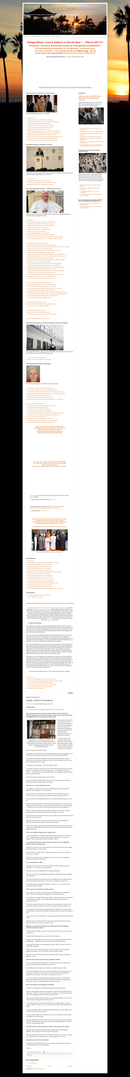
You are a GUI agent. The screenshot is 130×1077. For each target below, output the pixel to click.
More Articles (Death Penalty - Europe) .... (38, 302)
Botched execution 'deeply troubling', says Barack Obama (41, 422)
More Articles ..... (32, 560)
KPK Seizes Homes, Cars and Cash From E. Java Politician (42, 684)
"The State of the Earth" (43, 51)
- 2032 (86, 51)
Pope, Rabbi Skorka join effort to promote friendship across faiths (50, 519)
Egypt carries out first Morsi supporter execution (39, 312)
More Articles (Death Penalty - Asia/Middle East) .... (40, 282)
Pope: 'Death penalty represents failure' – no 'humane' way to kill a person (45, 238)
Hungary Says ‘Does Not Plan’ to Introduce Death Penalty (41, 304)
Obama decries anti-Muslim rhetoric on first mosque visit (41, 579)
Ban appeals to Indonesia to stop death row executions (41, 184)
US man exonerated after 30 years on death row (39, 395)
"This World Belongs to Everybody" (49, 48)
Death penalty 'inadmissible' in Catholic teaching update (41, 223)
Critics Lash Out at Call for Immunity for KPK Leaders (40, 682)
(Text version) (55, 620)
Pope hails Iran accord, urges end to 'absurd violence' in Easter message (45, 236)
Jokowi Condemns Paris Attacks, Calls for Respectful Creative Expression (45, 588)
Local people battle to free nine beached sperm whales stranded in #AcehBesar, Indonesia (91, 145)
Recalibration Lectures (38, 609)
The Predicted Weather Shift (66, 51)
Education (36, 1053)
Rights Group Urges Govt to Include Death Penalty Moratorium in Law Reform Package (48, 246)
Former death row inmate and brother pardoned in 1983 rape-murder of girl (45, 391)
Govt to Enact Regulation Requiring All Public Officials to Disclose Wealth (45, 681)
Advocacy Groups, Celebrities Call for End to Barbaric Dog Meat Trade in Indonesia (90, 97)
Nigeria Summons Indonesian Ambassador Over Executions (42, 269)
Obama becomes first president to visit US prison (39, 359)
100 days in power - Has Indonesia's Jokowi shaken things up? (43, 140)
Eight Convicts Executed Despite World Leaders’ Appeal (41, 252)
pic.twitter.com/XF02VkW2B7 (53, 508)
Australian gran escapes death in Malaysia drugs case (41, 120)
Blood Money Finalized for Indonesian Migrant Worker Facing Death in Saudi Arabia (48, 292)
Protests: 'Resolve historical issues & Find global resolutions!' (65, 45)
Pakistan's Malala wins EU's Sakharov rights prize (49, 431)
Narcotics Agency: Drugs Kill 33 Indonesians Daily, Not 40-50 (42, 134)
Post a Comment (32, 1063)
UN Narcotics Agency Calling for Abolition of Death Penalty (42, 182)
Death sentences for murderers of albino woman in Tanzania (42, 314)
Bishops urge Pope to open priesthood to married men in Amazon (43, 562)
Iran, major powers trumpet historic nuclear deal (45, 461)
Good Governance (43, 1053)
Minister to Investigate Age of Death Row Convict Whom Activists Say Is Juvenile (47, 256)
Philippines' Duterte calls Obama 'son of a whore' (39, 129)
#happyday (43, 508)
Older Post (70, 1066)
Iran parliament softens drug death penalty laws (39, 123)
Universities (29, 1055)
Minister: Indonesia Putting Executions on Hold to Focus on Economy (44, 131)
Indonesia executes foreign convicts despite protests (40, 248)
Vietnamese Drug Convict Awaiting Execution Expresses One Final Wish (45, 288)
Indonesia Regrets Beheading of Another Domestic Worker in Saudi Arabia (45, 254)
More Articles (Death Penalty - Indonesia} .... (38, 243)
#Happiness (33, 495)
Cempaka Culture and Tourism (51, 8)
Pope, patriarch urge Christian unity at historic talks (40, 575)
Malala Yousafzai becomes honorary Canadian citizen (49, 426)
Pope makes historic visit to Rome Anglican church (40, 570)
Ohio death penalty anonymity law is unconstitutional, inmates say (43, 415)
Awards (31, 1053)
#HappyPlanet (56, 506)
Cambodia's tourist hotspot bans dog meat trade (91, 131)
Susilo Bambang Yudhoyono (64, 1053)
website (68, 56)
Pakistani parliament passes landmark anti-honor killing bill (49, 428)
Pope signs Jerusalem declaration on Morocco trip (40, 566)
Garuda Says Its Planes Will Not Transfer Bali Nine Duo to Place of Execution (46, 259)
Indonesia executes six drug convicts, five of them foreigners (42, 276)
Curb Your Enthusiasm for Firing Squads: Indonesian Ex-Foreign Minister (45, 136)
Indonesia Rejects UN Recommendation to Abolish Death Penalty (43, 121)
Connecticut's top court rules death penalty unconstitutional (42, 405)
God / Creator (47, 609)
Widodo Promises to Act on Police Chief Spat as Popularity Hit (42, 138)
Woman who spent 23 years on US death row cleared (40, 397)
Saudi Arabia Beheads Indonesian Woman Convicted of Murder (43, 295)
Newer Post (29, 1066)
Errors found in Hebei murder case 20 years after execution (42, 286)
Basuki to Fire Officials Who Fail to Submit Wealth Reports (42, 679)
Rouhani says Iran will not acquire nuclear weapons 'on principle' (49, 466)
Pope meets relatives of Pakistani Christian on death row (41, 234)
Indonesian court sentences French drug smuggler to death (42, 245)
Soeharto (56, 1053)
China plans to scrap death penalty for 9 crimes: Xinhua (41, 290)
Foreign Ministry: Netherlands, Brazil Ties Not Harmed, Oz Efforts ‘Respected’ (46, 267)
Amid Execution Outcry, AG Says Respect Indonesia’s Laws (42, 272)
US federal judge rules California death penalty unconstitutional (43, 420)
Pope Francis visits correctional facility (37, 231)
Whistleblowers (35, 36)
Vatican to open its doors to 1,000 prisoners (38, 227)
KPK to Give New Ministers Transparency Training (40, 686)
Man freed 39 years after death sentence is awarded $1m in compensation (45, 399)
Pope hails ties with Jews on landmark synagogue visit (41, 581)
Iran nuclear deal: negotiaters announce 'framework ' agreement (49, 463)
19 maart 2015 (43, 510)
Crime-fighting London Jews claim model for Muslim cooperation (49, 522)
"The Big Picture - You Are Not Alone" (80, 48)
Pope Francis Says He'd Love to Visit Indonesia (39, 229)
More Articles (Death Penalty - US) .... (37, 403)
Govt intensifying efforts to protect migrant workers (40, 297)
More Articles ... (31, 179)
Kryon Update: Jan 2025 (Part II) (84, 53)
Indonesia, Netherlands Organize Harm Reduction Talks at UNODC (44, 133)
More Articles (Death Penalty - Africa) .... (37, 310)
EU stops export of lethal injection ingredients (38, 305)
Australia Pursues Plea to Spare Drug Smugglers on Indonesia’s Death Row (46, 270)
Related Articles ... (32, 118)
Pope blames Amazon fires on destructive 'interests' (40, 564)
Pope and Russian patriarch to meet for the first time (40, 577)
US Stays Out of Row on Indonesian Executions (39, 409)
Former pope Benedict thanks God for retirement (39, 595)
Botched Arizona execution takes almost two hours (40, 418)
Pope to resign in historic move (35, 597)
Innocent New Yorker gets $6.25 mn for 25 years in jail (41, 388)
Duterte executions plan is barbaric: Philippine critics (40, 127)
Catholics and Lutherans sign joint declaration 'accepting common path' (45, 572)
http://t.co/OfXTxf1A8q (35, 508)
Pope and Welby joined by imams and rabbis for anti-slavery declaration (49, 526)
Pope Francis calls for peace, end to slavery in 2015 (40, 584)
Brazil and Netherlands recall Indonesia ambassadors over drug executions (46, 274)
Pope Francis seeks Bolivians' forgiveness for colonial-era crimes (43, 583)
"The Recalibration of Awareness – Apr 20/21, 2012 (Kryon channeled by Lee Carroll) (47, 607)
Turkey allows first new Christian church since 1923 (49, 523)
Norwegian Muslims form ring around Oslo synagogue (50, 520)
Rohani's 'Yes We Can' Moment (50, 465)
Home (26, 36)
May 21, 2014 (52, 499)
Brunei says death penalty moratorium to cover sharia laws (42, 222)
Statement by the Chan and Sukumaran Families (39, 261)
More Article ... (31, 677)
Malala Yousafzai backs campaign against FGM (50, 432)
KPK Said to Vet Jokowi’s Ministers (36, 688)
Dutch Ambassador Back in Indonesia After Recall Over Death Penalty (44, 263)
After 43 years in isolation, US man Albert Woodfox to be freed (42, 390)
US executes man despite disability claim (37, 416)
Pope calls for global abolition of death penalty (39, 233)
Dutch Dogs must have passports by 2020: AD (91, 136)
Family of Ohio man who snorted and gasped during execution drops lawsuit (46, 413)
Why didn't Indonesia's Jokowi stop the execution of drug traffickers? (44, 265)
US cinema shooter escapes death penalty (38, 407)
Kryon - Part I (45, 36)
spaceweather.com (77, 56)
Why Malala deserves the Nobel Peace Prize (49, 429)
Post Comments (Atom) (38, 1068)
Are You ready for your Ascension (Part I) (49, 53)
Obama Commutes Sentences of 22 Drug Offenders (40, 411)
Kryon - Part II (56, 36)
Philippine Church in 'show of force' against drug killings (41, 125)
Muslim (51, 1053)
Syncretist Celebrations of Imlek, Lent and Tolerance (40, 586)
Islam (48, 1053)
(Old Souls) (67, 53)
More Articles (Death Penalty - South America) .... (39, 318)
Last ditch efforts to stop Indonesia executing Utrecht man (41, 278)
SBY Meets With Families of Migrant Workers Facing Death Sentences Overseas (47, 294)
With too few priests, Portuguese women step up (39, 568)
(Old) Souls (50, 618)
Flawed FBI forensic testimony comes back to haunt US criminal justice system (46, 393)
